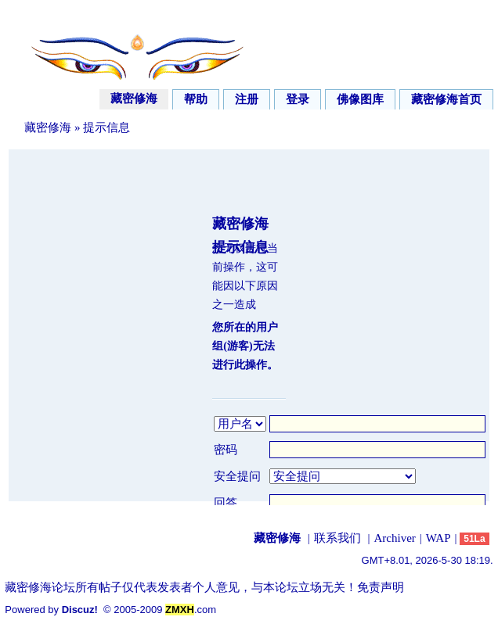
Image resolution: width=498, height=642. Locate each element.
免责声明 (380, 587)
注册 (246, 99)
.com (190, 609)
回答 (225, 503)
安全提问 (237, 476)
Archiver (395, 538)
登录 (297, 99)
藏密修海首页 (446, 99)
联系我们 (337, 538)
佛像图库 (360, 99)
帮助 (196, 99)
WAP (438, 538)
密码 (225, 449)
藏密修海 (133, 98)
